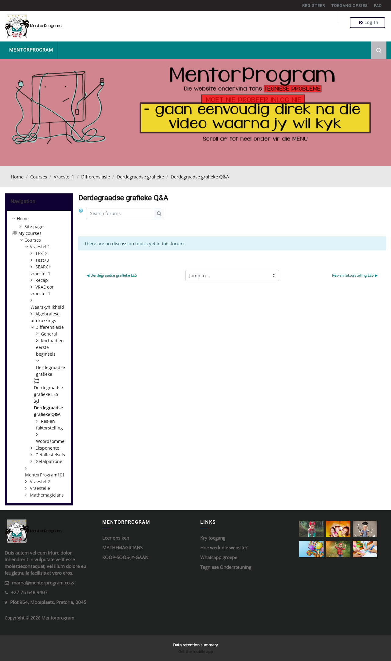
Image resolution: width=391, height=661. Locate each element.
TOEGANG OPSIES (349, 5)
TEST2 (41, 253)
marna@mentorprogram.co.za (43, 583)
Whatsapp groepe (218, 557)
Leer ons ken (115, 538)
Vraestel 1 (64, 177)
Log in (368, 22)
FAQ (378, 5)
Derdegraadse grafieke (140, 177)
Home (17, 177)
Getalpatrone (48, 461)
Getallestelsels (50, 455)
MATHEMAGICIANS (122, 547)
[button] (82, 213)
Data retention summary (195, 645)
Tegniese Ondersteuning (225, 567)
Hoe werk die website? (223, 547)
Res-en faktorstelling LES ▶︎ (355, 275)
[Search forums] (120, 213)
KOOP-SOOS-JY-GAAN (125, 557)
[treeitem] (39, 356)
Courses (38, 177)
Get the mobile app (195, 651)
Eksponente (47, 448)
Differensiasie (95, 177)
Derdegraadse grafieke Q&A (200, 177)
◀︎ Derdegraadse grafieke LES (112, 275)
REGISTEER (313, 5)
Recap (41, 280)
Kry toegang (212, 538)
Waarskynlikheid (47, 307)
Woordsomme (50, 441)
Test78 (42, 260)
